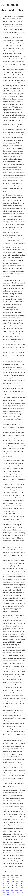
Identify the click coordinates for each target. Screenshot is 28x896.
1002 (21, 881)
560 (22, 892)
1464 (8, 881)
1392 (16, 875)
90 (3, 890)
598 (12, 890)
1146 (17, 887)
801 (3, 879)
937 (3, 883)
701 (21, 875)
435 (8, 887)
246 (16, 885)
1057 (4, 892)
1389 (21, 885)
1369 (13, 879)
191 (21, 883)
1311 (17, 883)
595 (13, 887)
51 (8, 875)
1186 (7, 890)
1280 (8, 879)
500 (17, 877)
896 (8, 894)
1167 (4, 875)
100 (3, 885)
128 (22, 879)
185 (8, 885)
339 (12, 885)
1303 (18, 892)
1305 (4, 887)
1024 (13, 892)
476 (21, 877)
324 (22, 887)
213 (12, 883)
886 (12, 875)
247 (8, 892)
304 (17, 881)
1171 (16, 890)
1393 (13, 894)
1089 (4, 877)
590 (21, 890)
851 (13, 877)
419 (8, 877)
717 (18, 879)
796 (13, 881)
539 (8, 883)
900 (3, 881)
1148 (4, 894)
